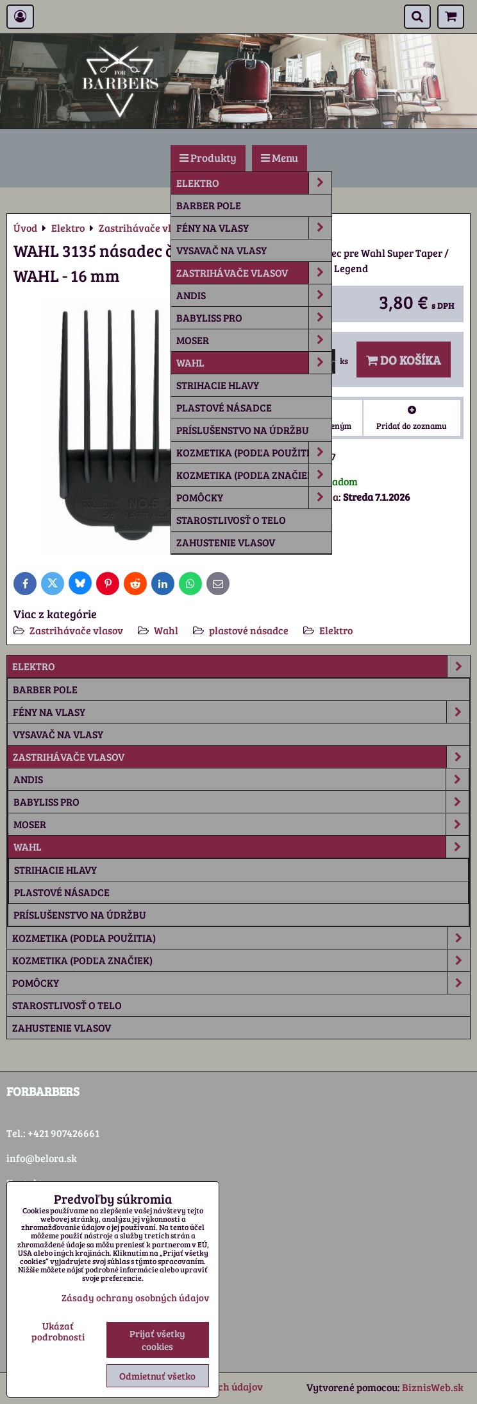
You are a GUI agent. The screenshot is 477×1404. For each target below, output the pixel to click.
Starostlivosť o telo (231, 519)
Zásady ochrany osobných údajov (135, 1297)
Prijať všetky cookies (157, 1340)
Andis (253, 295)
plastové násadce (224, 407)
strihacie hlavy (217, 385)
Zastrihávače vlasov (253, 273)
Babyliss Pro (253, 318)
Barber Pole (208, 205)
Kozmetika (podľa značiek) (253, 475)
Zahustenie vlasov (225, 542)
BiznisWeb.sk (433, 1387)
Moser (253, 340)
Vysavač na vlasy (221, 250)
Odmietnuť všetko (157, 1375)
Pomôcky (253, 497)
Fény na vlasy (253, 228)
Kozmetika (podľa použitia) (253, 453)
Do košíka (403, 359)
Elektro (253, 183)
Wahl (253, 363)
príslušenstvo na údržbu (242, 430)
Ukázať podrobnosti (58, 1331)
